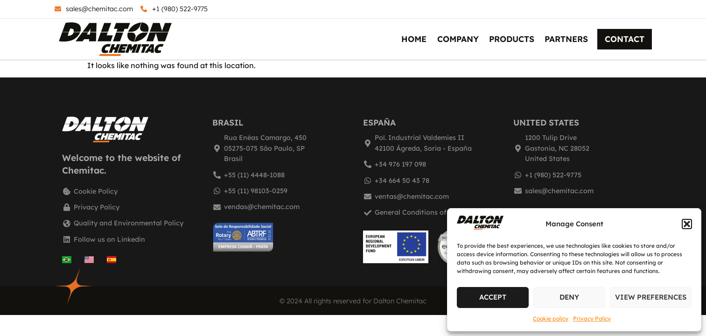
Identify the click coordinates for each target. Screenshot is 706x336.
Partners (566, 39)
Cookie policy (550, 318)
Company (458, 39)
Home (413, 39)
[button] (687, 224)
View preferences (650, 297)
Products (511, 39)
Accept (492, 297)
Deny (569, 297)
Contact (624, 39)
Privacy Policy (592, 318)
